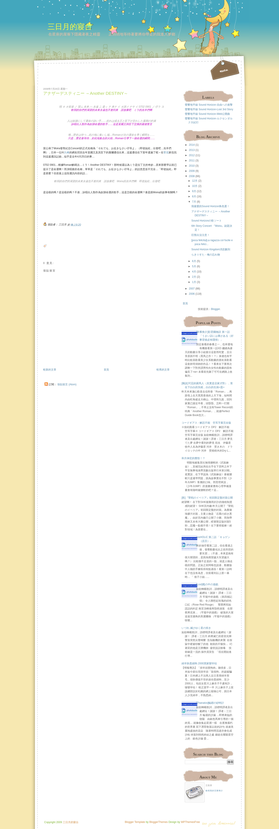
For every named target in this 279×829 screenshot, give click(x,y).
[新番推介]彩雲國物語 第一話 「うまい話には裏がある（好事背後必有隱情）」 (214, 335)
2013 (192, 150)
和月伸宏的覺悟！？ (193, 458)
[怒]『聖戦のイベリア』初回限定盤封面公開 (207, 497)
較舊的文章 (163, 369)
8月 (194, 196)
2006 (192, 293)
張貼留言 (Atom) (66, 384)
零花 (166, 152)
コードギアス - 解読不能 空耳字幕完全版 (206, 422)
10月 (194, 186)
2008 (192, 176)
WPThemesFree (190, 822)
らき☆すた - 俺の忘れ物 (205, 254)
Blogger (215, 309)
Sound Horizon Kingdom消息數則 (210, 249)
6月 (194, 261)
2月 (194, 276)
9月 (194, 191)
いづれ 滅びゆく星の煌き (196, 627)
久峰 (66, 152)
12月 (194, 180)
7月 (194, 201)
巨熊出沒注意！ (200, 235)
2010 (192, 165)
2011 (192, 160)
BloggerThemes (158, 822)
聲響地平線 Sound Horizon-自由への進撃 (209, 104)
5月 (194, 266)
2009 (192, 171)
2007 (192, 288)
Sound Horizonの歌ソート (206, 220)
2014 (192, 144)
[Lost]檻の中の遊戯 (207, 584)
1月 (194, 282)
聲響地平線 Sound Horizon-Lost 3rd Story (209, 109)
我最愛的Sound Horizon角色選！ (210, 206)
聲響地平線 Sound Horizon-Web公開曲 (207, 113)
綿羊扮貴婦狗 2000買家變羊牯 (199, 663)
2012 (192, 155)
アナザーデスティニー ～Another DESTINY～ (85, 93)
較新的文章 (49, 369)
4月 (194, 271)
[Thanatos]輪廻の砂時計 (210, 702)
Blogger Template (135, 822)
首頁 (106, 369)
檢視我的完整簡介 (214, 791)
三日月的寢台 (70, 26)
